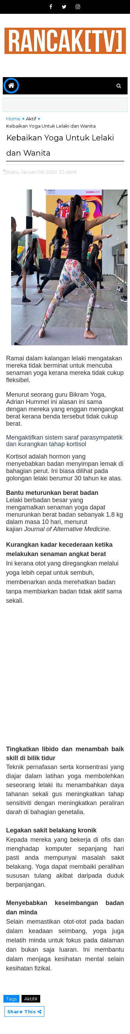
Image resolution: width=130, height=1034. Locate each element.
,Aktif (70, 172)
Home (13, 118)
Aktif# (30, 998)
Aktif (31, 118)
